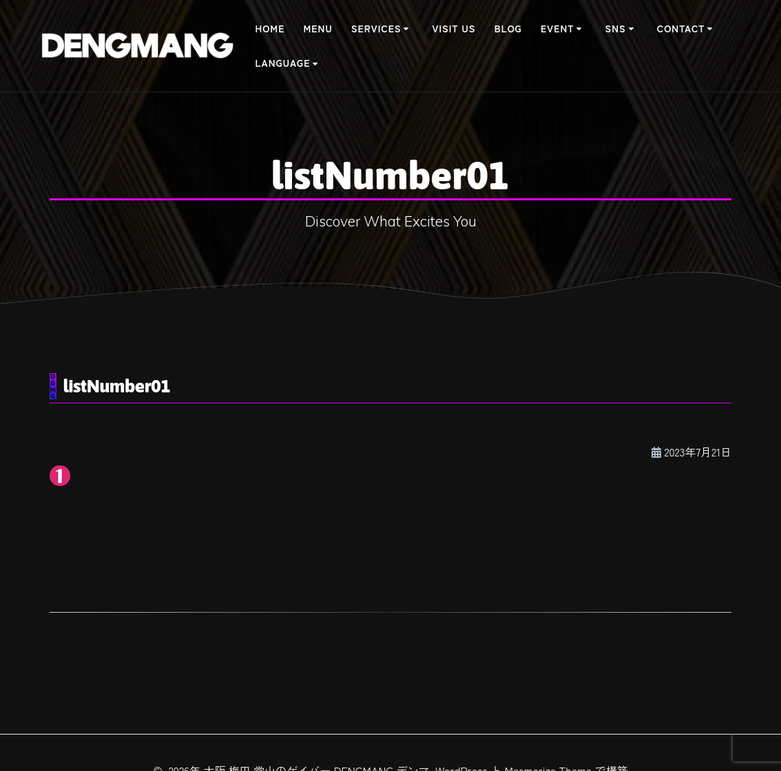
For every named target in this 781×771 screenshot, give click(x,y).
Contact (681, 28)
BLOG (508, 28)
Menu (318, 28)
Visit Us (454, 28)
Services (376, 28)
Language (282, 63)
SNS (615, 28)
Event (557, 28)
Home (269, 28)
